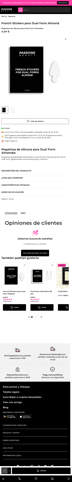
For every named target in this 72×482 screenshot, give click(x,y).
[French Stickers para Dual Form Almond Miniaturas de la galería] (8, 110)
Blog (6, 407)
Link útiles (8, 448)
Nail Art (4, 16)
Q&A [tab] (23, 213)
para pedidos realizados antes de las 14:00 (52, 357)
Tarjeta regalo (11, 392)
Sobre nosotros (11, 440)
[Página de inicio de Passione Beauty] (6, 9)
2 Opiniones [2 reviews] (7, 301)
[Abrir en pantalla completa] (65, 39)
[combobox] (44, 10)
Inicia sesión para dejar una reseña (35, 253)
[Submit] (20, 10)
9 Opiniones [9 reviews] (34, 301)
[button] (29, 317)
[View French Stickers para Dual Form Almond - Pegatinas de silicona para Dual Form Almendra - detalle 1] (13, 110)
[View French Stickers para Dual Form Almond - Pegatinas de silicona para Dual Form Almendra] (4, 110)
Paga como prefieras (53, 375)
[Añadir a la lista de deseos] (35, 121)
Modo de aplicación (12, 192)
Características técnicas (15, 185)
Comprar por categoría (14, 425)
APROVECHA (63, 3)
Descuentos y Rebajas (16, 386)
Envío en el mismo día (50, 354)
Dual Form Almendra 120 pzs (41, 292)
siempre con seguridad (53, 377)
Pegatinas (11, 16)
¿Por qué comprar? (12, 178)
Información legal (12, 455)
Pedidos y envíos (11, 433)
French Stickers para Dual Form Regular (14, 292)
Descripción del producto (16, 171)
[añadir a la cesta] (41, 471)
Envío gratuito (11, 356)
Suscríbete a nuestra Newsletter (22, 397)
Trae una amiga (12, 402)
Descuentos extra (15, 375)
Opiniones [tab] (11, 213)
